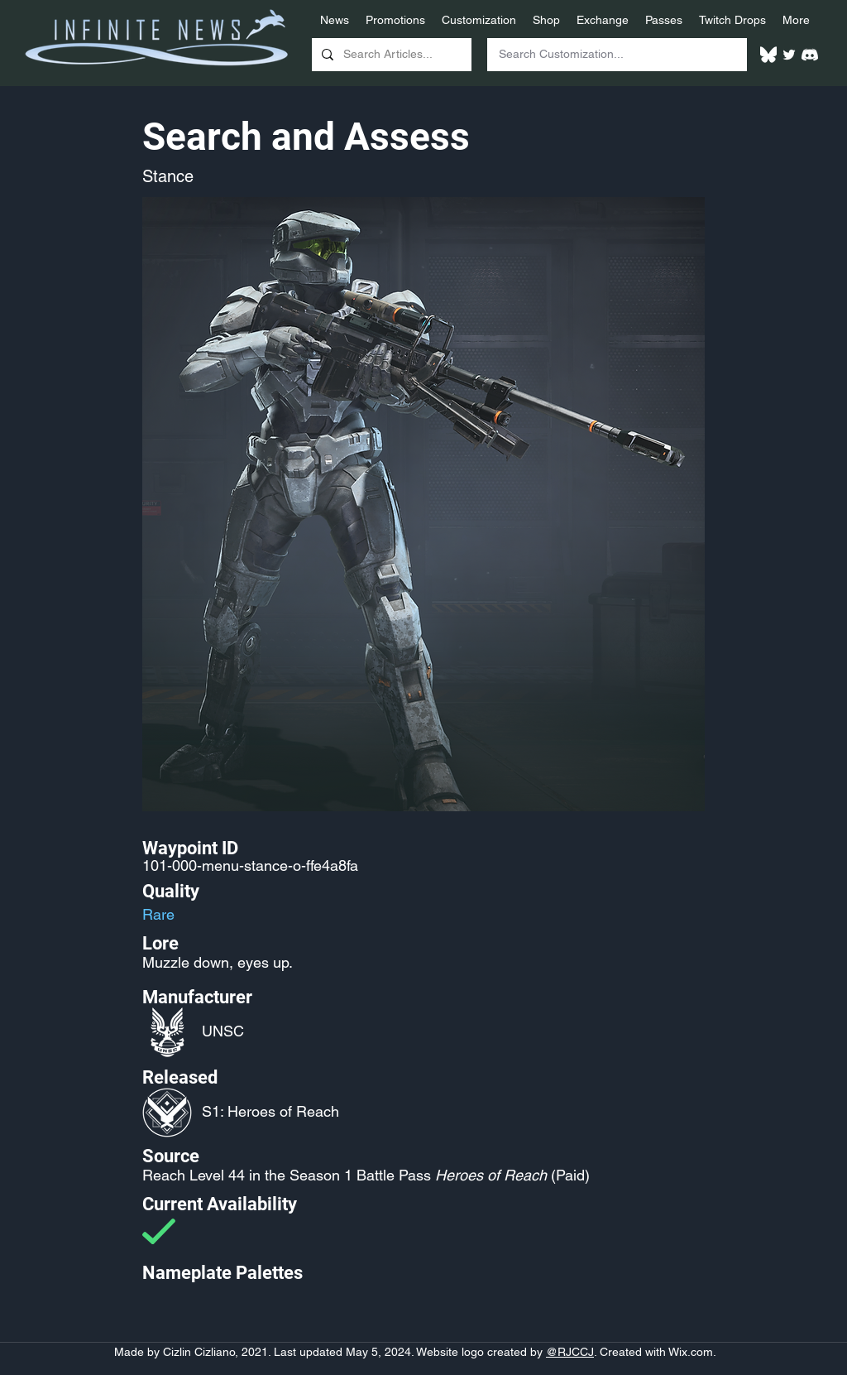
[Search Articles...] (390, 54)
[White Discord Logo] (810, 54)
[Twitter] (789, 54)
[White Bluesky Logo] (768, 54)
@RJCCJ (570, 1351)
